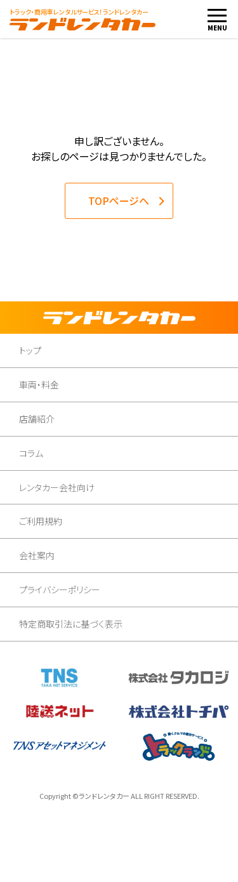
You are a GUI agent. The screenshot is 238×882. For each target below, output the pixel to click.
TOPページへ (118, 200)
